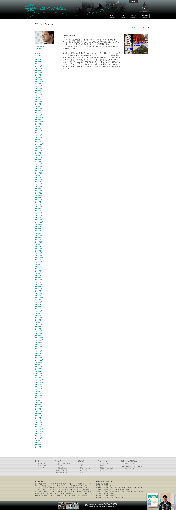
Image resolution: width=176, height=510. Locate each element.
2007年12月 (39, 380)
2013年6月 (38, 266)
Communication (40, 46)
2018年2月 (38, 186)
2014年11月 (39, 240)
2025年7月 (38, 62)
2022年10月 (39, 91)
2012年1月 (38, 295)
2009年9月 (38, 344)
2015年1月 (38, 238)
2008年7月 (38, 369)
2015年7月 (38, 229)
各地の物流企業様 (61, 469)
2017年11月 (39, 193)
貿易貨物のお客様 (61, 472)
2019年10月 (39, 148)
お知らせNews (41, 463)
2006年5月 (38, 418)
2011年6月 (38, 309)
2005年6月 (38, 442)
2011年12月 (39, 298)
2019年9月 (38, 151)
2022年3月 (38, 104)
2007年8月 (38, 389)
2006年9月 (38, 409)
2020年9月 (38, 124)
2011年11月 (39, 300)
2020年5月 (38, 133)
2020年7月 (38, 128)
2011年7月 (38, 307)
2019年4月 (38, 162)
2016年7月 (38, 213)
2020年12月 (39, 117)
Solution (38, 55)
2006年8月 (38, 411)
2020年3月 (38, 137)
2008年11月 (39, 360)
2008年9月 (38, 365)
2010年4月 (38, 329)
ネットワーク (103, 461)
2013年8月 (38, 262)
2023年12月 (39, 79)
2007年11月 (39, 382)
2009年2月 (38, 356)
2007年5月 (38, 393)
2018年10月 (39, 173)
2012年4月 (38, 291)
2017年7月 (38, 197)
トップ (134, 27)
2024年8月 (38, 66)
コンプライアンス (84, 469)
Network (38, 53)
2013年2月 (38, 275)
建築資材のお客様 (61, 470)
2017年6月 (38, 200)
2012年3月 (38, 293)
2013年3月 (38, 273)
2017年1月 (38, 209)
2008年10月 (39, 362)
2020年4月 (38, 135)
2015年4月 (38, 231)
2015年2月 (38, 235)
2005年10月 (39, 433)
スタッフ (82, 467)
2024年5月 (38, 71)
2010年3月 (38, 331)
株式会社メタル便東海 (106, 467)
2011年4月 (38, 311)
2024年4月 (38, 73)
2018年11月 (39, 171)
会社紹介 (81, 461)
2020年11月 (39, 119)
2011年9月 (38, 302)
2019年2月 (38, 166)
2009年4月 (38, 351)
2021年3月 (38, 111)
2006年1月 (38, 427)
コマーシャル (83, 470)
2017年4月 (38, 204)
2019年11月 (39, 146)
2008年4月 (38, 371)
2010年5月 (38, 327)
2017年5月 (38, 202)
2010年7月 (38, 322)
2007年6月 (38, 391)
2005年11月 (39, 431)
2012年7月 (38, 287)
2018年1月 (38, 189)
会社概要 (82, 463)
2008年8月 (38, 367)
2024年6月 (38, 68)
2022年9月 (38, 93)
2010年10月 (39, 318)
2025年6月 (38, 64)
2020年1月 (38, 142)
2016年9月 (38, 211)
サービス (58, 461)
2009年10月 (39, 342)
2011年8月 (38, 304)
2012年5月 (38, 289)
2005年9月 (38, 436)
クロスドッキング (61, 467)
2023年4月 (38, 88)
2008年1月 (38, 378)
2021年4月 (38, 108)
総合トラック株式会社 (55, 9)
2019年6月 (38, 157)
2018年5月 (38, 180)
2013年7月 (38, 264)
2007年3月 (38, 398)
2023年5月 (38, 86)
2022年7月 (38, 95)
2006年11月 (39, 405)
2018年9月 (38, 175)
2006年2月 (38, 425)
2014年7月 (38, 249)
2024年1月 (38, 77)
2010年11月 (39, 315)
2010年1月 (38, 335)
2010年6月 (38, 324)
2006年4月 (38, 420)
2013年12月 (39, 258)
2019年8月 (38, 153)
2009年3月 (38, 353)
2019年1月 (38, 168)
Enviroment (39, 49)
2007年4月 (38, 396)
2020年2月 (38, 140)
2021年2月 (38, 113)
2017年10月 (39, 195)
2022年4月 (38, 102)
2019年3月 (38, 164)
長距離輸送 (59, 465)
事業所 (81, 465)
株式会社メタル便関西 (106, 469)
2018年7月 (38, 177)
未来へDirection (41, 467)
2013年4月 (38, 271)
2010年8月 (38, 320)
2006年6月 (38, 416)
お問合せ (82, 472)
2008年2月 (38, 376)
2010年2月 (38, 333)
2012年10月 (39, 280)
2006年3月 (38, 422)
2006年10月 (39, 407)
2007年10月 (39, 384)
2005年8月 (38, 438)
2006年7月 (38, 413)
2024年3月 (38, 75)
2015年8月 (38, 226)
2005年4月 (38, 447)
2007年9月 (38, 387)
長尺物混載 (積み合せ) (63, 463)
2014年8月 (38, 246)
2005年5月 (38, 445)
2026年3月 (38, 59)
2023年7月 (38, 84)
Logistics (38, 51)
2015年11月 (39, 222)
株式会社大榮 (104, 463)
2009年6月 (38, 349)
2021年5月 (38, 106)
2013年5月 (38, 269)
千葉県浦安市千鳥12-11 (130, 463)
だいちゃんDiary (42, 465)
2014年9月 (38, 244)
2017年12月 (39, 191)
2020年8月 (38, 126)
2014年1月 (38, 255)
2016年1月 (38, 220)
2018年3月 (38, 184)
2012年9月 (38, 282)
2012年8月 (38, 284)
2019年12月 (39, 144)
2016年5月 (38, 215)
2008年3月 (38, 373)
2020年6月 (38, 131)
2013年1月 (38, 278)
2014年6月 (38, 251)
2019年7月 (38, 155)
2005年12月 (39, 429)
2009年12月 (39, 338)
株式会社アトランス (106, 470)
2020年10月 (39, 122)
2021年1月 (38, 115)
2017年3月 (38, 206)
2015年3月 (38, 233)
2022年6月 (38, 97)
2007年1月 (38, 402)
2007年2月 (38, 400)
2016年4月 (38, 217)
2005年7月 (38, 440)
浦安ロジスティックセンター (131, 466)
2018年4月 (38, 182)
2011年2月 (38, 313)
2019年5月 (38, 160)
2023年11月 (39, 82)
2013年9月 (38, 260)
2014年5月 (38, 253)
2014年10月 (39, 242)
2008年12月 (39, 358)
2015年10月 (39, 224)
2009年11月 (39, 340)
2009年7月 (38, 347)
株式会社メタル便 (105, 465)
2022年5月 (38, 99)
